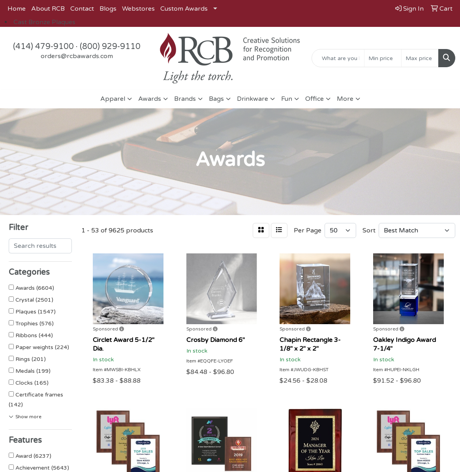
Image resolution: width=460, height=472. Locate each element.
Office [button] (314, 99)
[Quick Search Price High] (420, 58)
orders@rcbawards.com (77, 56)
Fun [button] (286, 99)
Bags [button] (216, 99)
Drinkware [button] (252, 99)
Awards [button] (149, 99)
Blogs (108, 9)
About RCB (48, 9)
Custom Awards (184, 9)
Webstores (138, 9)
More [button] (345, 99)
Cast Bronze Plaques (44, 22)
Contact (82, 9)
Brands (185, 99)
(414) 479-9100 (43, 46)
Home (17, 9)
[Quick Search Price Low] (383, 58)
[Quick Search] (338, 58)
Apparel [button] (112, 99)
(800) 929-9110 (110, 46)
